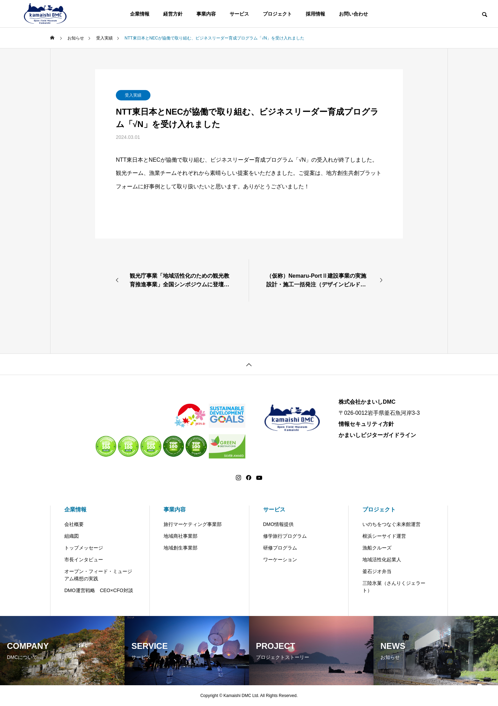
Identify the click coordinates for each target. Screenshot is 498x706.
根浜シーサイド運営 (384, 536)
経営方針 (173, 14)
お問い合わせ (353, 14)
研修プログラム (280, 548)
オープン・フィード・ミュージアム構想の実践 (98, 575)
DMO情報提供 (278, 524)
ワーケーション (280, 559)
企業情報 (139, 14)
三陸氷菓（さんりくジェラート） (393, 586)
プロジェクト (277, 14)
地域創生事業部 (180, 548)
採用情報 (315, 14)
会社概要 (74, 524)
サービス (239, 14)
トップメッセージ (83, 548)
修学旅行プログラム (285, 536)
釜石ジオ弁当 (376, 571)
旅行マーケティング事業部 (193, 524)
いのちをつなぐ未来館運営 (391, 524)
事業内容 (206, 14)
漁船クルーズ (376, 548)
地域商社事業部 (180, 536)
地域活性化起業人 (381, 559)
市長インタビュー (83, 559)
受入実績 (133, 95)
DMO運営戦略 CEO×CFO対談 (98, 590)
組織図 (71, 536)
